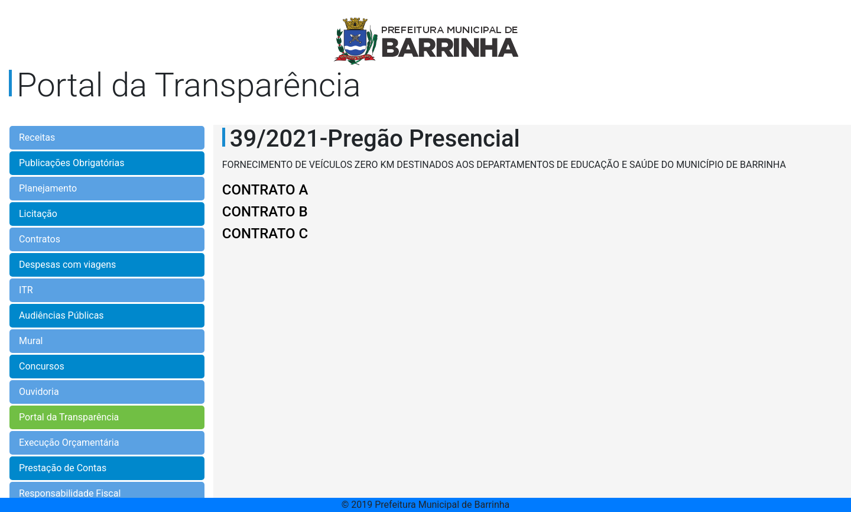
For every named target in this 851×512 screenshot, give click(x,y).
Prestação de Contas (62, 468)
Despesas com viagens (67, 264)
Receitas (37, 137)
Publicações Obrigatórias (71, 162)
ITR (26, 290)
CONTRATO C (265, 233)
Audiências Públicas (61, 315)
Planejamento (48, 188)
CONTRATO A (265, 190)
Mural (31, 340)
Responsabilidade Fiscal (70, 493)
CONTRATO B (265, 211)
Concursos (41, 366)
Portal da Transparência (69, 417)
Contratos (39, 239)
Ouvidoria (39, 391)
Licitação (38, 213)
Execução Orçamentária (69, 442)
